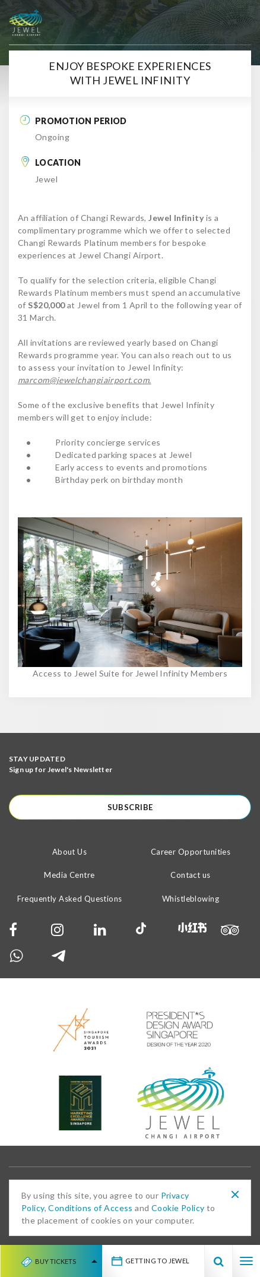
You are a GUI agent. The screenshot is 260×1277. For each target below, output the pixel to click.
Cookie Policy (177, 1208)
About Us (69, 851)
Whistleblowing (190, 898)
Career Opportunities (190, 851)
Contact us (190, 875)
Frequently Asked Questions (69, 898)
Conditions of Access (90, 1208)
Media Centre (69, 875)
